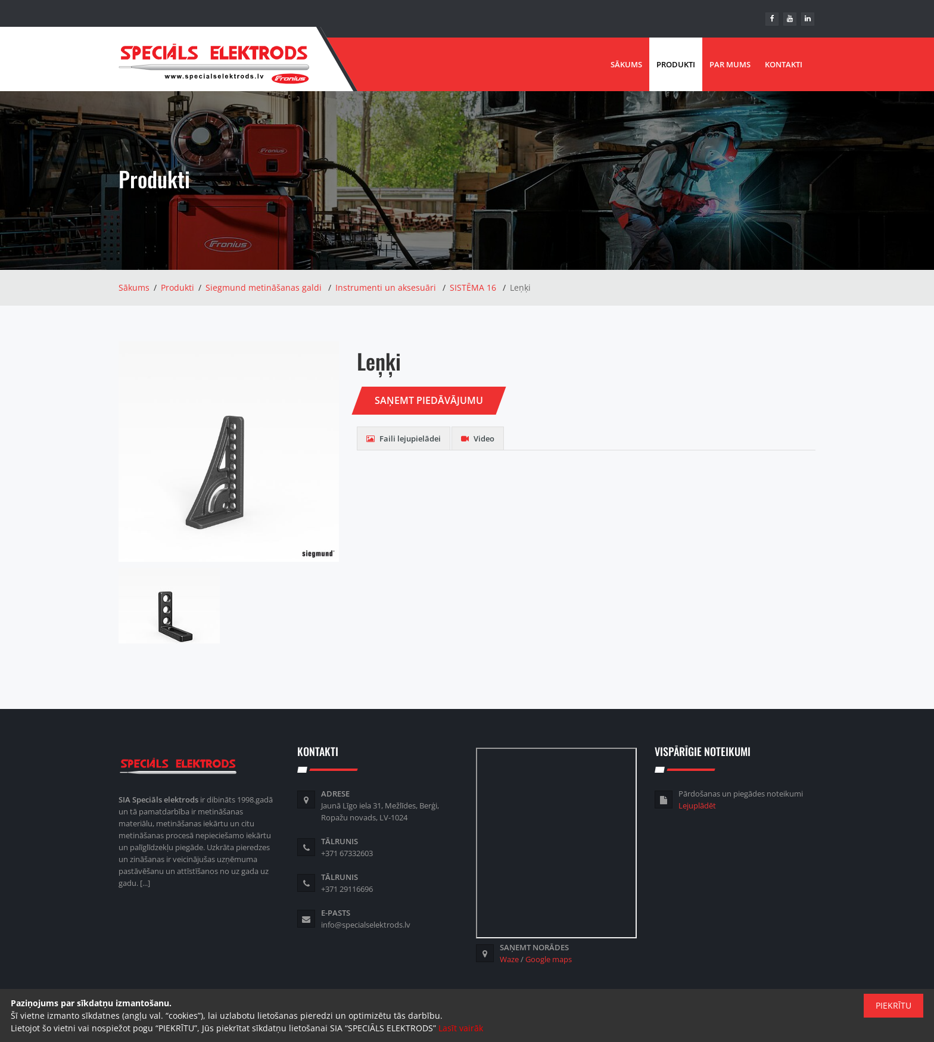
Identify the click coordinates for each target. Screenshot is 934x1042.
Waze (509, 959)
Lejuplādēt (697, 805)
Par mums (730, 64)
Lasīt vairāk (460, 1028)
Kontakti (783, 64)
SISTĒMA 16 (473, 287)
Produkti (675, 64)
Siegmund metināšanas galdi (264, 287)
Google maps (548, 959)
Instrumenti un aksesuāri (385, 287)
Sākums (626, 64)
